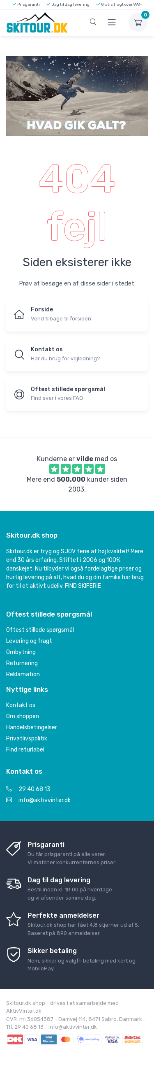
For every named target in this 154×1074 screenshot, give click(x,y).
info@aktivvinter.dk (38, 800)
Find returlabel (25, 749)
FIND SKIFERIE (83, 585)
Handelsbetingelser (31, 727)
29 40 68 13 (28, 789)
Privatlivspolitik (26, 738)
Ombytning (21, 652)
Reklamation (23, 674)
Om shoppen (22, 716)
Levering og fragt (29, 641)
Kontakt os (20, 705)
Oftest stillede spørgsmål (40, 629)
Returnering (22, 663)
